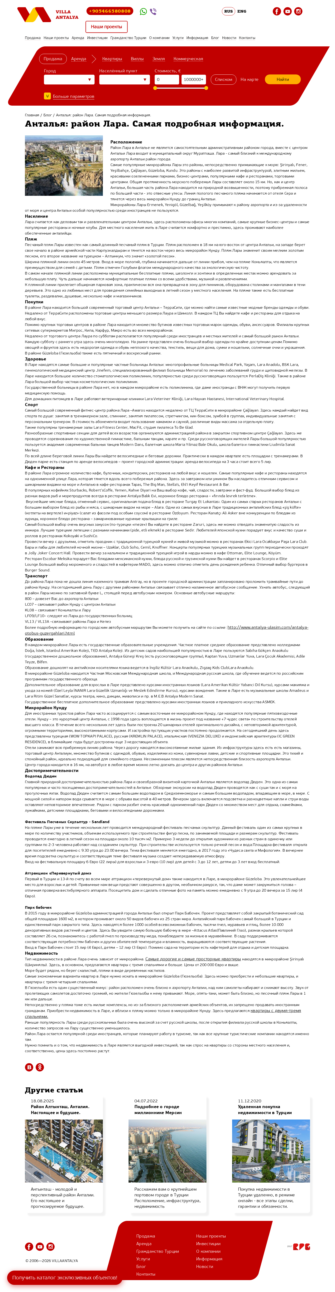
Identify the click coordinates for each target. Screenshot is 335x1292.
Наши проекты (106, 27)
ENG (241, 11)
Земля (159, 58)
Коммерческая (188, 58)
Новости (229, 38)
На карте (249, 79)
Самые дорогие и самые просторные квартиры (193, 959)
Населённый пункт (118, 71)
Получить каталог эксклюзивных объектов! (64, 1278)
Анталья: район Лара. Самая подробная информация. (103, 115)
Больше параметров (73, 96)
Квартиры (112, 58)
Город (50, 71)
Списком (223, 79)
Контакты (247, 38)
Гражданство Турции (128, 38)
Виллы (137, 58)
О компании (159, 38)
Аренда (78, 38)
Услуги (178, 38)
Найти (283, 79)
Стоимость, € (168, 71)
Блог (215, 38)
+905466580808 (110, 11)
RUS (228, 11)
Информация (197, 38)
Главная (32, 115)
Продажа (33, 38)
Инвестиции (97, 38)
